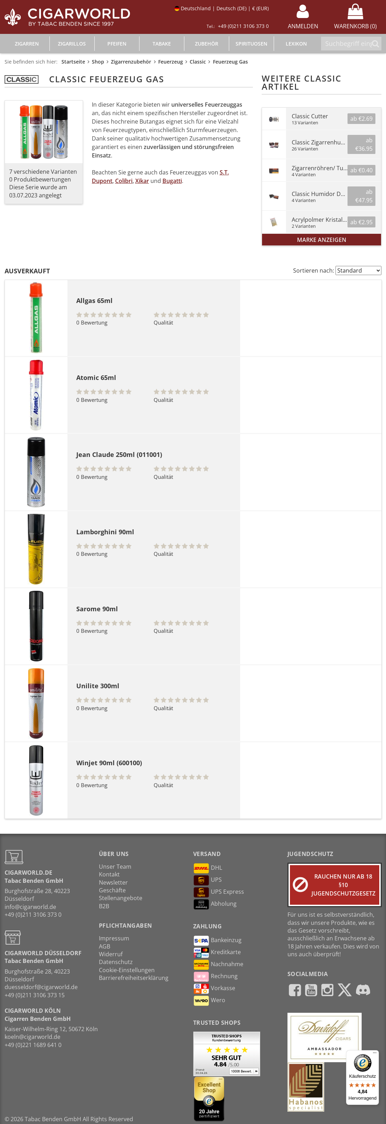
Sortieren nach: (313, 270)
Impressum (114, 938)
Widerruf (111, 954)
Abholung (215, 904)
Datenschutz (116, 962)
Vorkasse (214, 988)
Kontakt (109, 874)
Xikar (142, 181)
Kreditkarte (217, 952)
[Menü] (374, 1054)
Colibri (123, 181)
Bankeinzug (217, 940)
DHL (207, 868)
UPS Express (218, 892)
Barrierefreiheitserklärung (133, 978)
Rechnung (215, 976)
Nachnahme (218, 964)
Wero (209, 1000)
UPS (207, 880)
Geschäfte (112, 890)
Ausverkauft (27, 271)
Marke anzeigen (321, 240)
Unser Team (115, 866)
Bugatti (172, 181)
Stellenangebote (120, 898)
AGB (104, 946)
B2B (104, 906)
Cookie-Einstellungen (127, 970)
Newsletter (113, 882)
